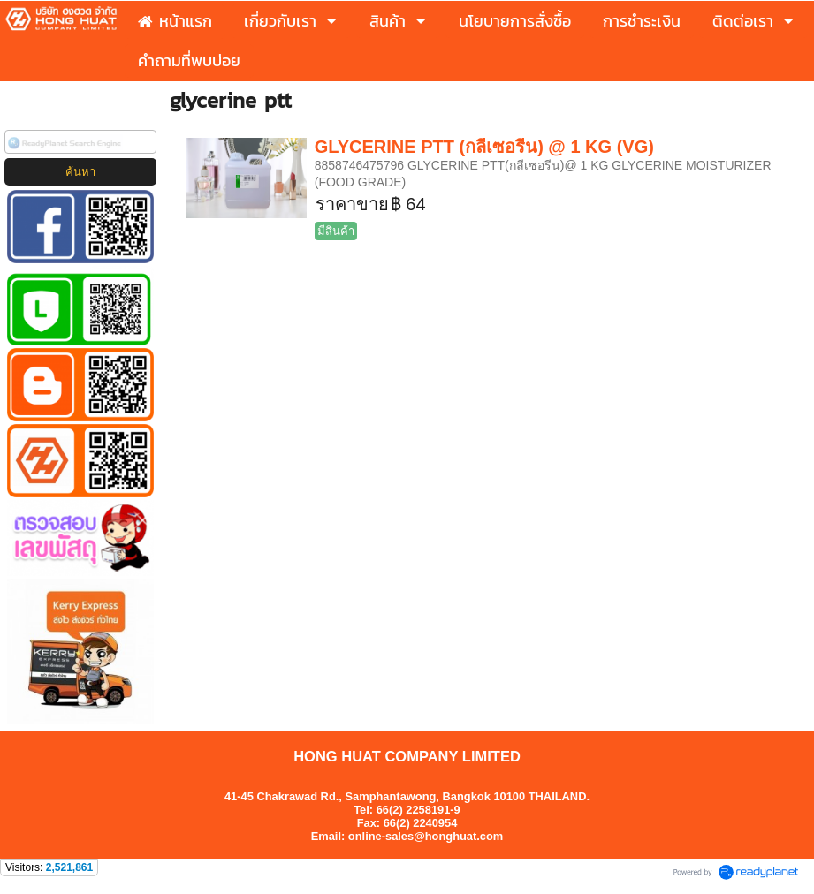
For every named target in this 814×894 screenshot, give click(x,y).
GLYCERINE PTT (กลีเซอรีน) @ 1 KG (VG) (484, 146)
